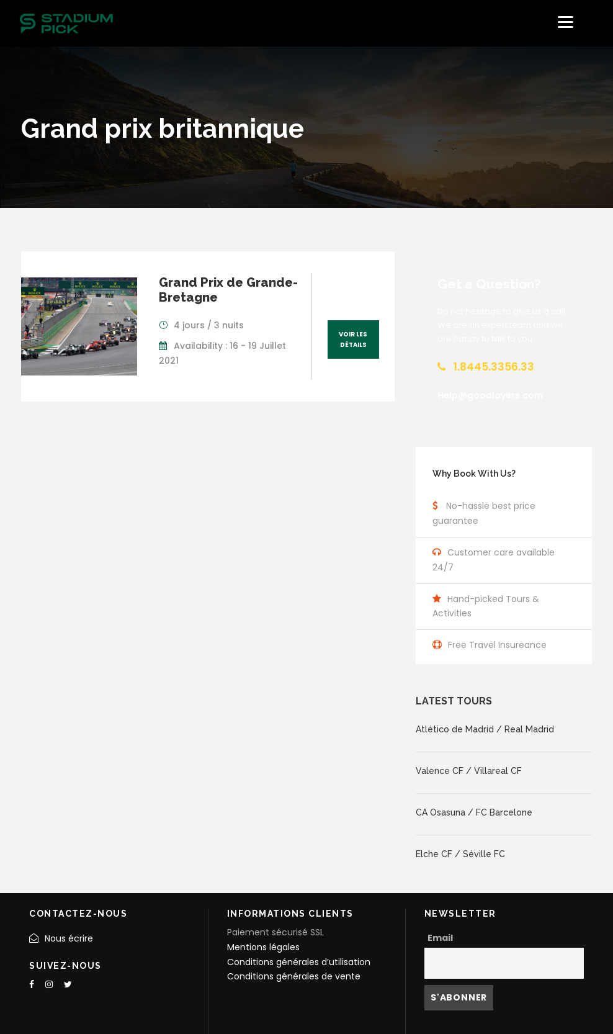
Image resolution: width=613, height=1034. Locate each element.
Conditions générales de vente (293, 976)
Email (440, 938)
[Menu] (565, 22)
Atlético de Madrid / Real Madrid (485, 729)
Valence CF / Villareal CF (469, 771)
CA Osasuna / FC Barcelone (474, 812)
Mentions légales (263, 947)
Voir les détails (353, 339)
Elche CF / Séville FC (460, 854)
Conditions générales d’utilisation (298, 962)
